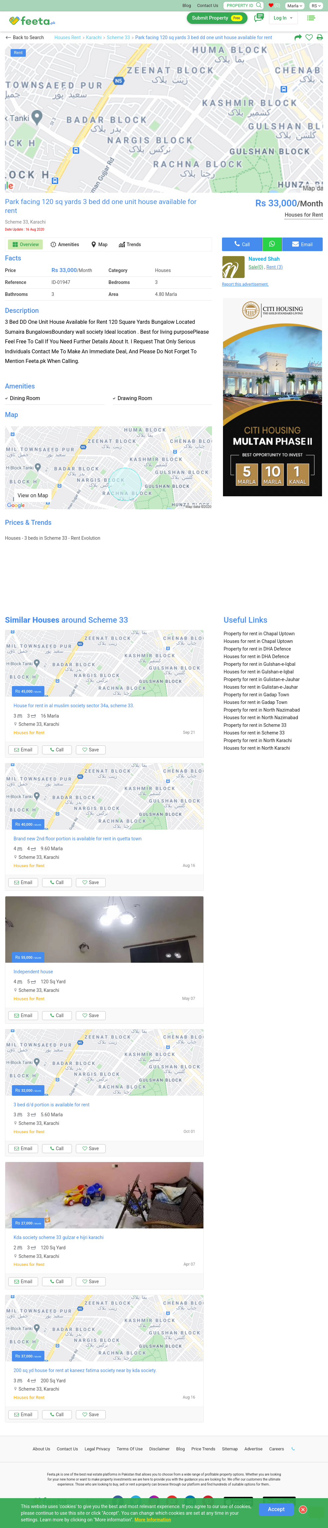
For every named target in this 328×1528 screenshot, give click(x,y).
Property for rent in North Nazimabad (262, 710)
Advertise (254, 1448)
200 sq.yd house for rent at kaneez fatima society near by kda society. (85, 1370)
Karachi (94, 37)
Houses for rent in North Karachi (257, 748)
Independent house (33, 971)
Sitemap (230, 1448)
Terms (130, 1448)
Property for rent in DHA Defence (257, 649)
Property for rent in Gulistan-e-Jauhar (262, 679)
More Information (153, 1519)
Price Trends (203, 1448)
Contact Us (207, 5)
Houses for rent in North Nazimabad (261, 717)
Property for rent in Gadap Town (256, 694)
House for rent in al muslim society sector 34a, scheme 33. (74, 705)
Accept (276, 1509)
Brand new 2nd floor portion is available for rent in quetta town (77, 838)
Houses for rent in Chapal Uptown (258, 641)
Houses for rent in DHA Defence (256, 656)
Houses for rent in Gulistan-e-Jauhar (261, 687)
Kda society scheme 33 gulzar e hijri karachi (59, 1237)
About (41, 1448)
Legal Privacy (97, 1448)
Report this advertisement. (245, 284)
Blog (187, 5)
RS (316, 5)
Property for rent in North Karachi (258, 740)
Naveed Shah (264, 259)
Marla (295, 5)
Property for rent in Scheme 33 (255, 725)
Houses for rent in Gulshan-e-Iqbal (259, 671)
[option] (164, 118)
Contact (67, 1448)
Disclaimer (159, 1448)
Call (242, 244)
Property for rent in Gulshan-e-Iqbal (260, 664)
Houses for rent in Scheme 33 (254, 732)
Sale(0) (255, 267)
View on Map (33, 495)
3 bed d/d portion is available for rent (51, 1104)
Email (302, 244)
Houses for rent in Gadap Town (255, 702)
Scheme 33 (118, 37)
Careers (276, 1448)
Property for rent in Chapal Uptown (259, 633)
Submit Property (217, 18)
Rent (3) (274, 267)
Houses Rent (67, 37)
